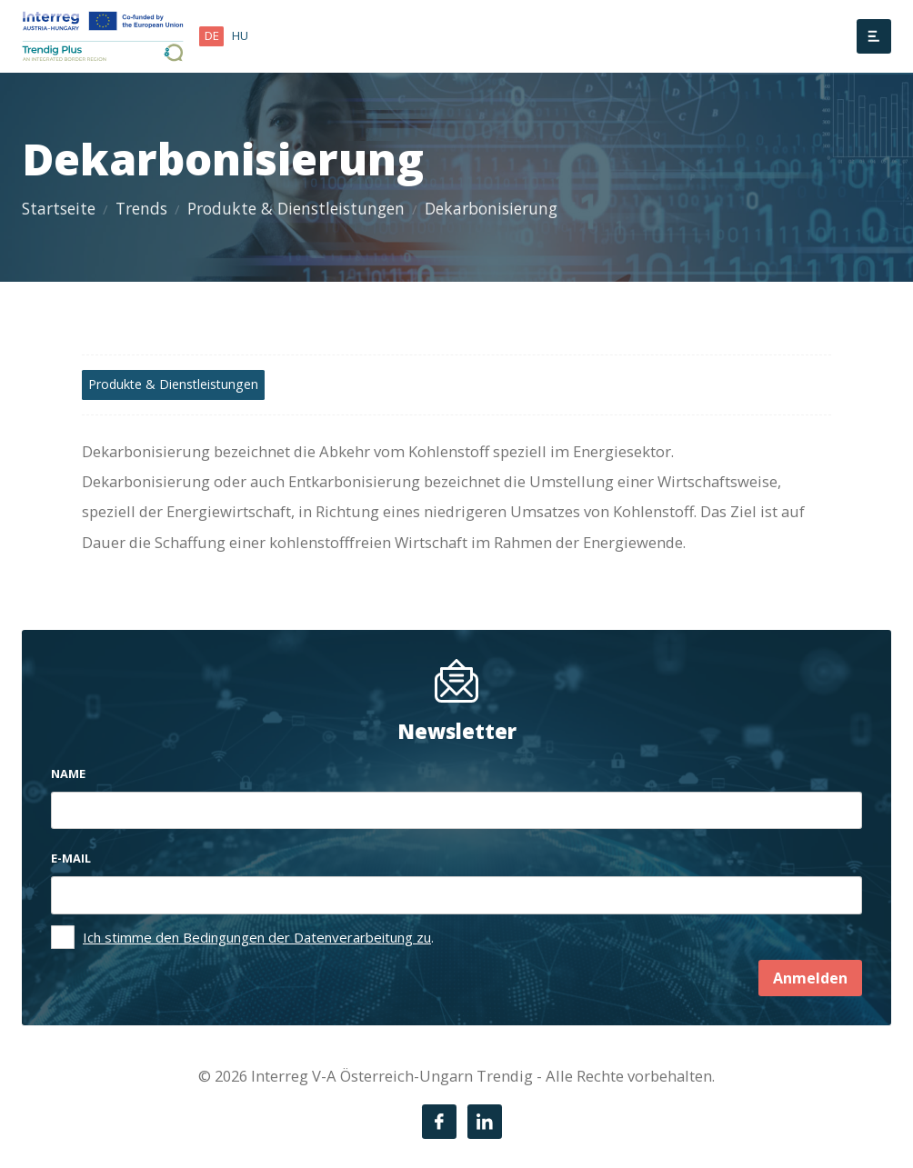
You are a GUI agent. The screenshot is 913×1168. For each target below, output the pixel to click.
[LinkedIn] (484, 1121)
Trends (141, 208)
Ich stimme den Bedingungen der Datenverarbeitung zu (257, 937)
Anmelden (810, 978)
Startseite (58, 208)
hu (240, 35)
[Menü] (874, 36)
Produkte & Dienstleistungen (296, 208)
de (212, 35)
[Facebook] (439, 1121)
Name (68, 773)
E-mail (71, 858)
